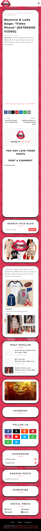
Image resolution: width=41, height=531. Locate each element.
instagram (9, 512)
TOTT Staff (25, 142)
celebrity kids (20, 463)
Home (6, 13)
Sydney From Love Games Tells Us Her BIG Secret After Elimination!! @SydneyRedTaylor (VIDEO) (25, 369)
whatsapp (25, 509)
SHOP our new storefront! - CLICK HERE (20, 104)
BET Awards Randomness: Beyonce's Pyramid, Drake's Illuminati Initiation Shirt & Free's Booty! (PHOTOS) (25, 360)
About (20, 522)
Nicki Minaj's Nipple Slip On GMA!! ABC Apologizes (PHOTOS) (25, 351)
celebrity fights (20, 459)
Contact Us (27, 522)
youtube (26, 512)
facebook (8, 509)
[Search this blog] (16, 229)
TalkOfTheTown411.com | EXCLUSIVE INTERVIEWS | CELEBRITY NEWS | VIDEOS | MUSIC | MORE (20, 527)
